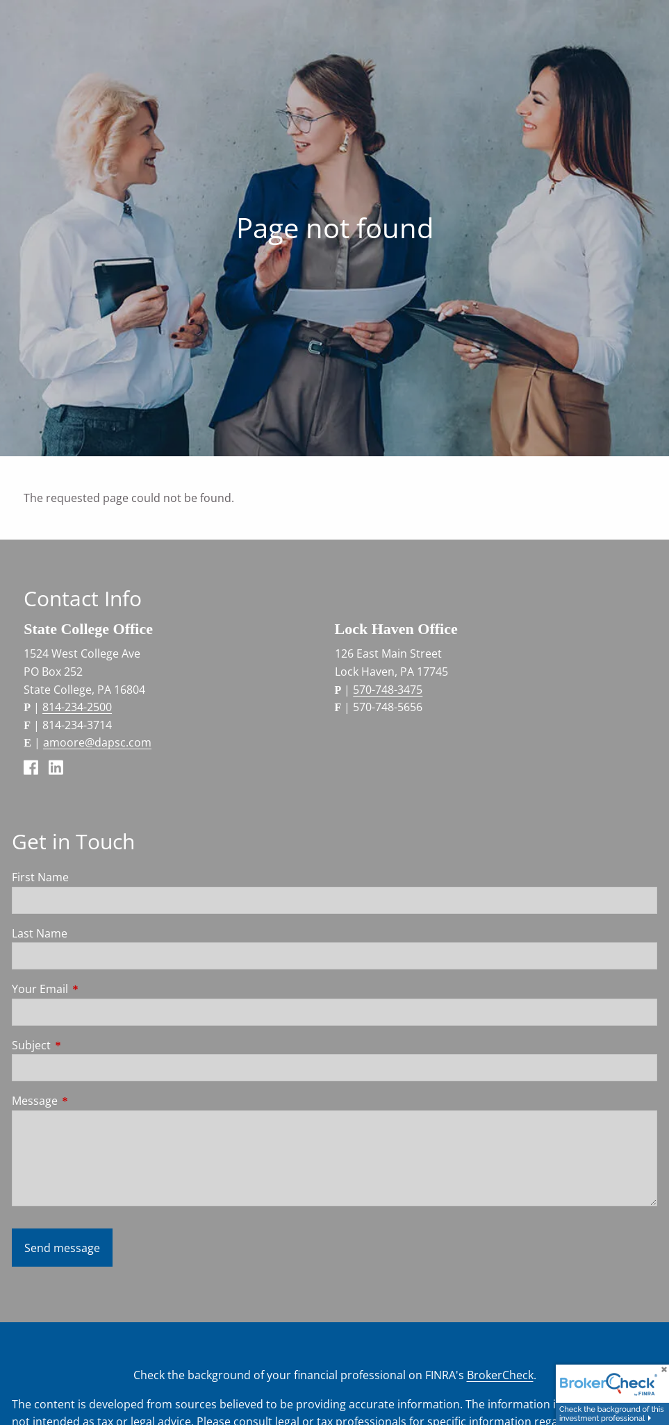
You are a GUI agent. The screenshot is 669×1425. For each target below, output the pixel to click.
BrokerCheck (500, 1375)
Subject (87, 1045)
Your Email (96, 989)
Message (91, 1100)
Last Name (39, 933)
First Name (40, 877)
